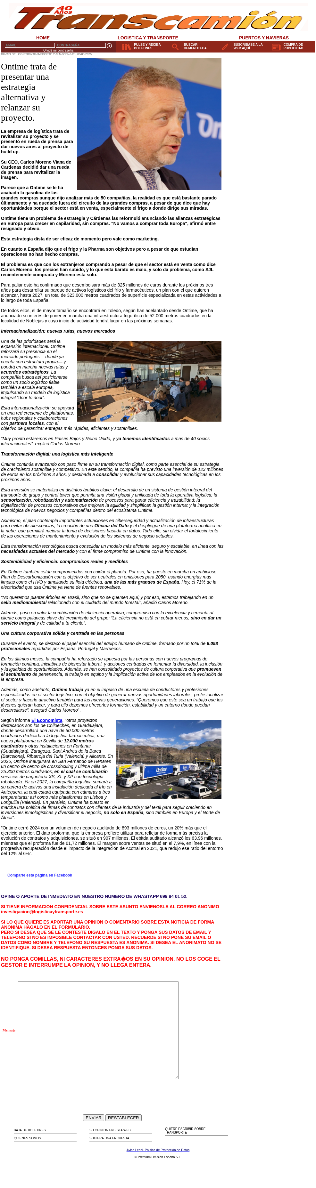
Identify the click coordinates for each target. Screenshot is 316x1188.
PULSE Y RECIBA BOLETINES (147, 46)
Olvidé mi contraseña (58, 50)
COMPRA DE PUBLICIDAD (294, 46)
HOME (43, 37)
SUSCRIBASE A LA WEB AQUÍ (248, 46)
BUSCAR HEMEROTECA (195, 46)
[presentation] (66, 1113)
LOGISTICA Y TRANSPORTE (148, 37)
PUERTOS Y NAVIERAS (264, 37)
